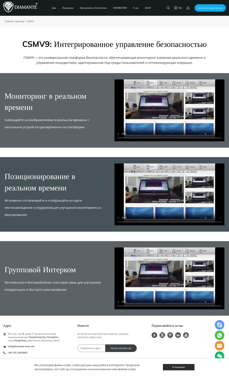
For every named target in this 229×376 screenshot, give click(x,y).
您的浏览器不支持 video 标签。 (169, 110)
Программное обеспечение (93, 7)
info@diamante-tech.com (21, 346)
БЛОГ (148, 7)
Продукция (67, 7)
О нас (136, 7)
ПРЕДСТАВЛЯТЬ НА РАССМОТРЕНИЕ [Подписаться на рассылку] (121, 349)
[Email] (91, 348)
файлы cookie (62, 365)
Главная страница (14, 21)
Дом (54, 7)
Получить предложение (210, 7)
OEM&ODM (120, 7)
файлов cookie (127, 369)
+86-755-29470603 (17, 352)
